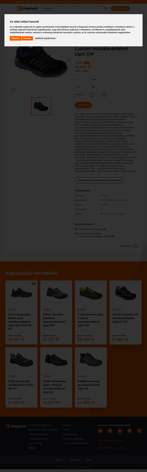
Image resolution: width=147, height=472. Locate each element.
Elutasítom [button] (27, 38)
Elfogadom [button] (15, 38)
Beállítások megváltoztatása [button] (45, 38)
